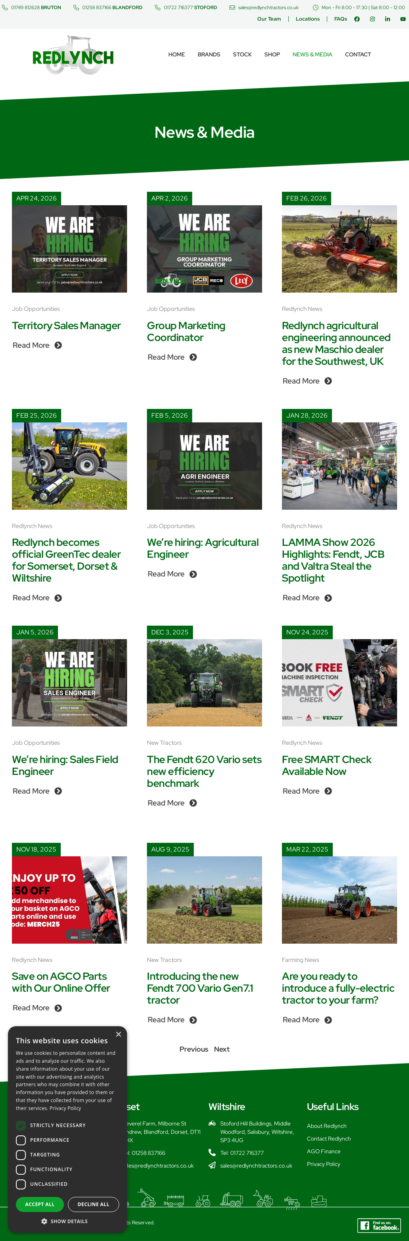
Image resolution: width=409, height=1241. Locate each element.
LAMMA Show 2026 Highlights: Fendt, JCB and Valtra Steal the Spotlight (333, 560)
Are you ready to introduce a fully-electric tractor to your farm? (338, 988)
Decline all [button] (94, 1204)
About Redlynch (327, 1125)
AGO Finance (324, 1151)
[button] (67, 1221)
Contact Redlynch (329, 1138)
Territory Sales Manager (66, 325)
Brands (209, 54)
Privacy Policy (323, 1164)
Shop (272, 54)
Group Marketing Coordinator (186, 331)
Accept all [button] (40, 1204)
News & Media (312, 54)
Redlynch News (302, 309)
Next (222, 1049)
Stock (242, 54)
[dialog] (67, 1129)
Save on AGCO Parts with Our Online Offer (61, 982)
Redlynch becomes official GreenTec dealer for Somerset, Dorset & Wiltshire (66, 560)
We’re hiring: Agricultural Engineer (203, 548)
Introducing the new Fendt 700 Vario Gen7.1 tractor (200, 988)
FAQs (340, 18)
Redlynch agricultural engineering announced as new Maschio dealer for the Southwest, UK (336, 343)
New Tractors (164, 743)
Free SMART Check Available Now (326, 765)
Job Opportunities (36, 309)
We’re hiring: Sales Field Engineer (65, 765)
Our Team (269, 18)
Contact (358, 54)
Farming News (300, 960)
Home (176, 54)
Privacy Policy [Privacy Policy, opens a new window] (65, 1108)
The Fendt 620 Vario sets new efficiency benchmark (204, 771)
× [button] (118, 1035)
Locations (308, 18)
